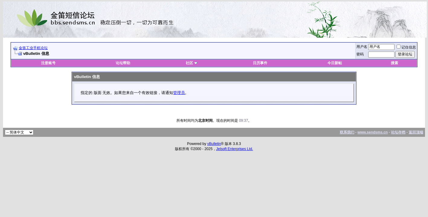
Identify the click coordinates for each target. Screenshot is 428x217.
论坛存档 (398, 132)
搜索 (394, 63)
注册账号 (48, 63)
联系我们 (347, 132)
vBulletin (214, 144)
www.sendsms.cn (372, 132)
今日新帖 (334, 63)
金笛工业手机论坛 (33, 48)
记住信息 (406, 47)
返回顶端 (416, 132)
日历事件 (260, 63)
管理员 (179, 92)
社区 (191, 63)
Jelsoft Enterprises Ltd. (234, 149)
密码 (360, 54)
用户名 (361, 47)
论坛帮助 (123, 63)
